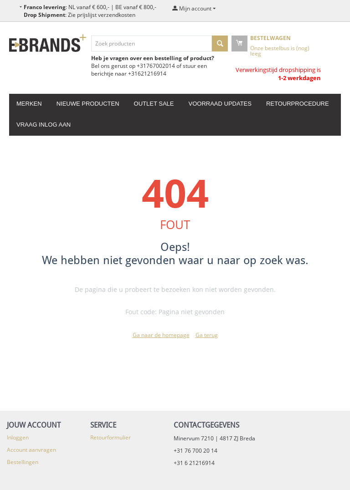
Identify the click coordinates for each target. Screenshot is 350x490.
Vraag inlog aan (43, 124)
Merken (29, 103)
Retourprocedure (297, 103)
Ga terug (207, 335)
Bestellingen (22, 462)
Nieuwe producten (88, 103)
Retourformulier (110, 437)
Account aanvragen (31, 450)
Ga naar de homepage (161, 335)
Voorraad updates (219, 103)
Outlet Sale (154, 103)
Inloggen (18, 437)
